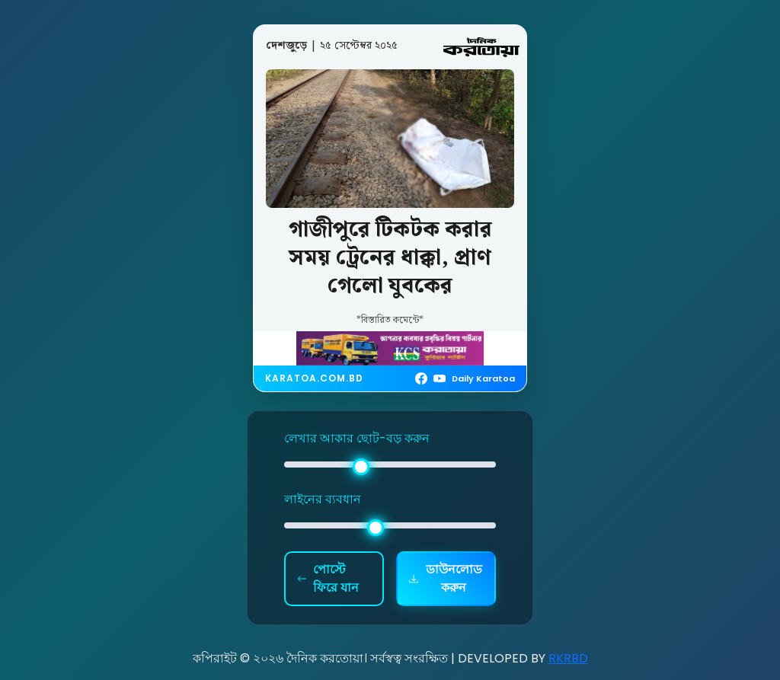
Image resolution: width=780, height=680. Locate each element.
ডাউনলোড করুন (445, 578)
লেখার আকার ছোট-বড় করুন (357, 438)
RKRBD (568, 658)
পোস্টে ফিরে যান (328, 578)
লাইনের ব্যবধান (322, 499)
